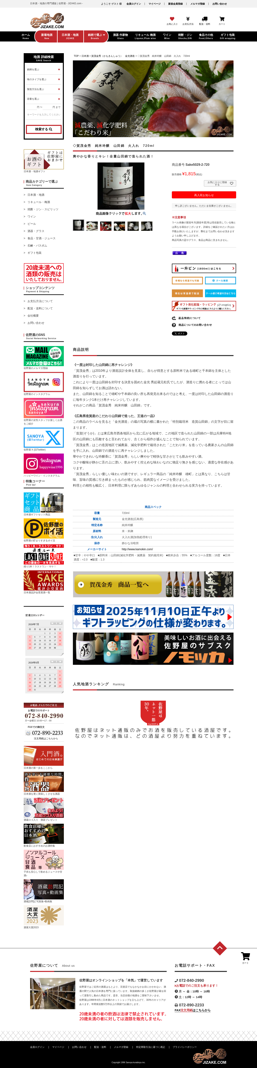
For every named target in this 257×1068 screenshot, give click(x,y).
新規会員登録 (175, 3)
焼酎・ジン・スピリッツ (43, 209)
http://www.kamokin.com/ (137, 549)
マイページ (155, 3)
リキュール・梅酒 (39, 202)
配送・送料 (100, 1047)
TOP (76, 56)
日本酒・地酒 (36, 194)
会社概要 (33, 315)
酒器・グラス (36, 231)
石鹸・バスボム (37, 245)
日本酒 (85, 56)
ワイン (32, 216)
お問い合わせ (219, 3)
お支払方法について (40, 301)
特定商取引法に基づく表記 (150, 1047)
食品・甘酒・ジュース (42, 238)
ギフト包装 (35, 252)
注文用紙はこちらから (46, 738)
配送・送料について (40, 308)
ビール (32, 223)
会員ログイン (133, 3)
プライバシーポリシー (185, 1047)
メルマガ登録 (197, 3)
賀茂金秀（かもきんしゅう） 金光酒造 (113, 56)
